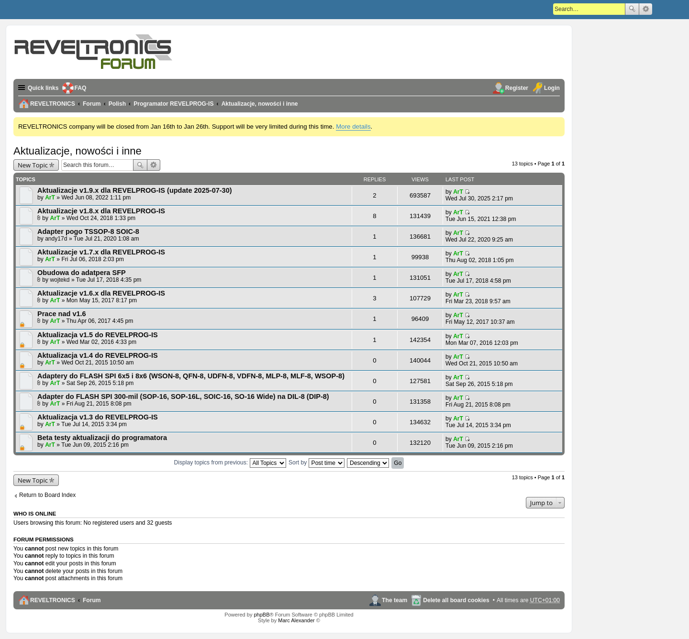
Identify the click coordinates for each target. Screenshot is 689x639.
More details (353, 126)
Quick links (43, 88)
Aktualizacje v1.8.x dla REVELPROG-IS (101, 211)
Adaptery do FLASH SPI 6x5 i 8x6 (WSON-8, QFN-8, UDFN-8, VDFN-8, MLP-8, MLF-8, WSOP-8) (190, 376)
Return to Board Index (47, 495)
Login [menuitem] (552, 88)
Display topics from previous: (230, 462)
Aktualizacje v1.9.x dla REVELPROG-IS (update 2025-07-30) (134, 190)
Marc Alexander (296, 620)
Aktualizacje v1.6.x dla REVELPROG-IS (101, 293)
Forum (92, 600)
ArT (50, 197)
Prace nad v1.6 (61, 314)
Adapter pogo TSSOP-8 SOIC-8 (88, 231)
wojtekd (60, 279)
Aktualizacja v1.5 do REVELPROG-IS (97, 335)
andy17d (56, 238)
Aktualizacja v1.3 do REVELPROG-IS (97, 417)
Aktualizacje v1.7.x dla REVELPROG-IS (101, 252)
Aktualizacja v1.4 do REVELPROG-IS (97, 355)
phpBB (261, 614)
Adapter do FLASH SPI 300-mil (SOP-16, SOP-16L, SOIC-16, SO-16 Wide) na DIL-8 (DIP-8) (183, 396)
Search (632, 9)
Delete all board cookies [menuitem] (456, 600)
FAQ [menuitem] (81, 88)
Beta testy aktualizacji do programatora (102, 437)
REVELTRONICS (52, 600)
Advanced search (645, 9)
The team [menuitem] (394, 600)
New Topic (33, 165)
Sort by (316, 462)
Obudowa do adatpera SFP (81, 272)
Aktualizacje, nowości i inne (77, 151)
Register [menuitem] (516, 88)
